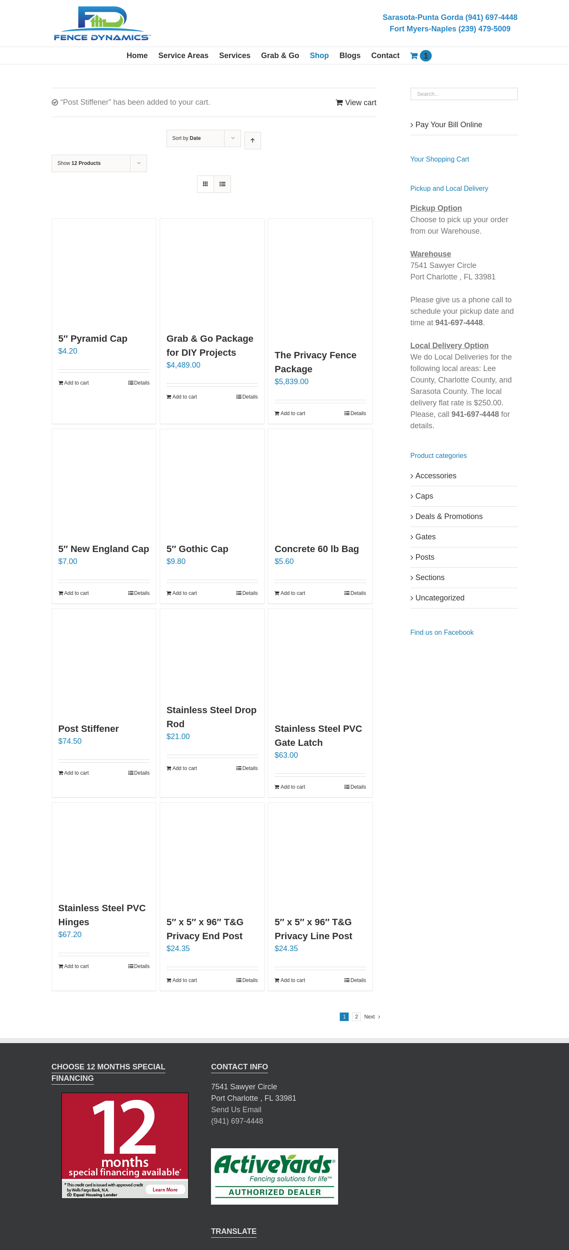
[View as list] (222, 184)
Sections (430, 577)
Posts (425, 557)
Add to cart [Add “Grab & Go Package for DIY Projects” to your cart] (184, 397)
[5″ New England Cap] (104, 481)
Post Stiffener (88, 728)
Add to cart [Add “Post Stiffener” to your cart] (76, 773)
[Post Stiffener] (104, 661)
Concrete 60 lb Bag (317, 549)
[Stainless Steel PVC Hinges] (104, 848)
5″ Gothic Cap (197, 549)
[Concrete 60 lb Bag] (320, 481)
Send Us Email (236, 1109)
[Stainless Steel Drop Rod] (212, 652)
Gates (426, 537)
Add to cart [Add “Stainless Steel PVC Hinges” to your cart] (76, 966)
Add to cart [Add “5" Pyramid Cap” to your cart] (76, 383)
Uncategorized (440, 598)
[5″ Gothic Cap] (212, 481)
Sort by (186, 138)
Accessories (436, 476)
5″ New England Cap (104, 549)
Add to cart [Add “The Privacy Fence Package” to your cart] (292, 413)
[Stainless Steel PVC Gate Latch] (320, 661)
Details (142, 383)
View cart (361, 102)
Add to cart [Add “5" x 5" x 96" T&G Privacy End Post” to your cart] (184, 980)
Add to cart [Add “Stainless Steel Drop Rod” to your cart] (184, 768)
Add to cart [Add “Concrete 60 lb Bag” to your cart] (292, 593)
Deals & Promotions (449, 516)
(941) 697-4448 (237, 1121)
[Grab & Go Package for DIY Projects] (212, 271)
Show (79, 163)
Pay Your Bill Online (449, 124)
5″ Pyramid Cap (93, 338)
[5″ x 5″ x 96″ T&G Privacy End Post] (212, 855)
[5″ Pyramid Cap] (104, 271)
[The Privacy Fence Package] (320, 279)
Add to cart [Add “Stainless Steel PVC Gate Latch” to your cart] (292, 787)
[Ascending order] (252, 140)
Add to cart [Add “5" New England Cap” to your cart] (76, 593)
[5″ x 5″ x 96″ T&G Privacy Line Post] (320, 855)
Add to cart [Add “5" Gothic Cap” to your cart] (184, 593)
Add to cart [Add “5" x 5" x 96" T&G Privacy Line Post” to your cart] (292, 980)
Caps (424, 496)
